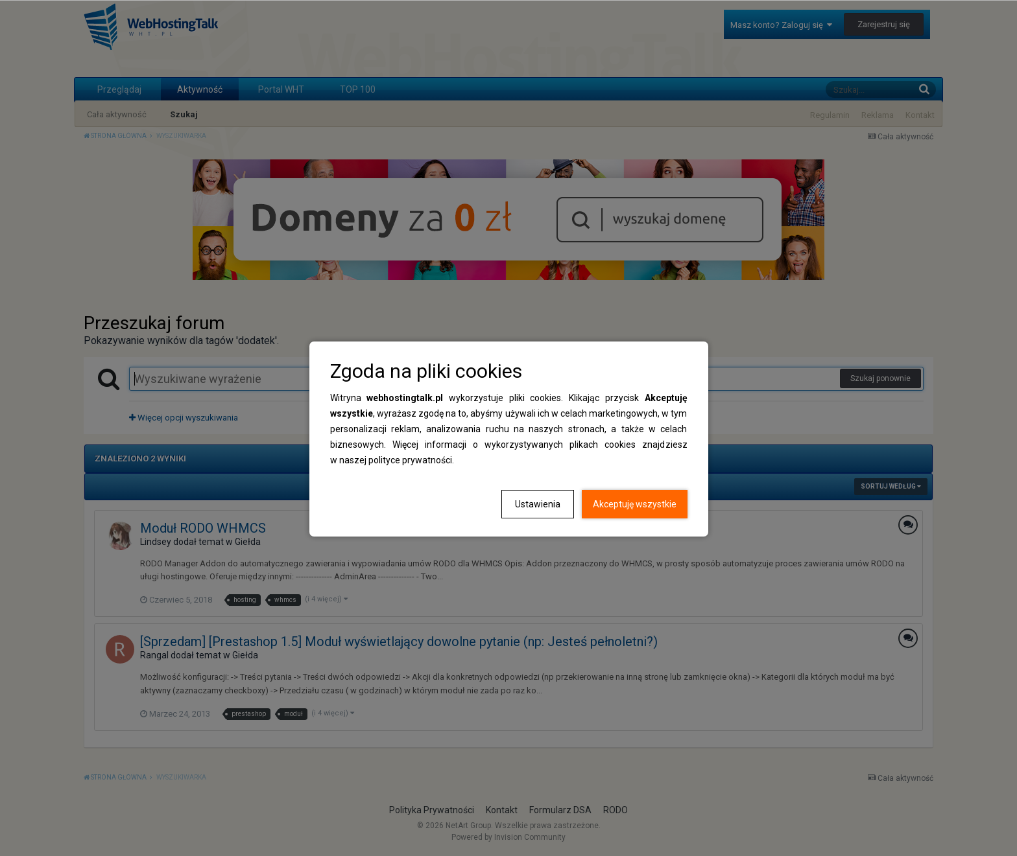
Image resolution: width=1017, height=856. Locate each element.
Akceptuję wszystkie (634, 504)
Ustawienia (537, 504)
